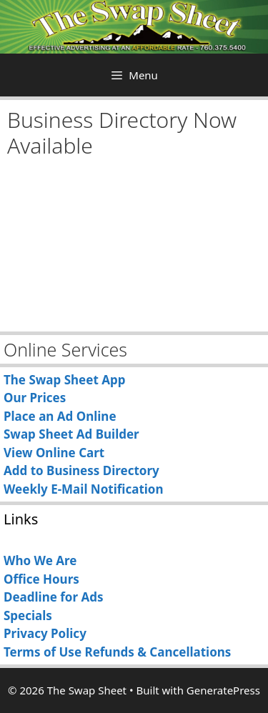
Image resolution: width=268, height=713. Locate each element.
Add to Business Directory (81, 470)
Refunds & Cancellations (157, 652)
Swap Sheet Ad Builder (71, 434)
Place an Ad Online (60, 416)
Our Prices (35, 397)
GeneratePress (223, 690)
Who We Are (40, 560)
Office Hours (41, 579)
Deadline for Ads (54, 597)
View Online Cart (54, 452)
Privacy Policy (45, 633)
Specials (28, 615)
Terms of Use (42, 652)
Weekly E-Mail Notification (84, 489)
